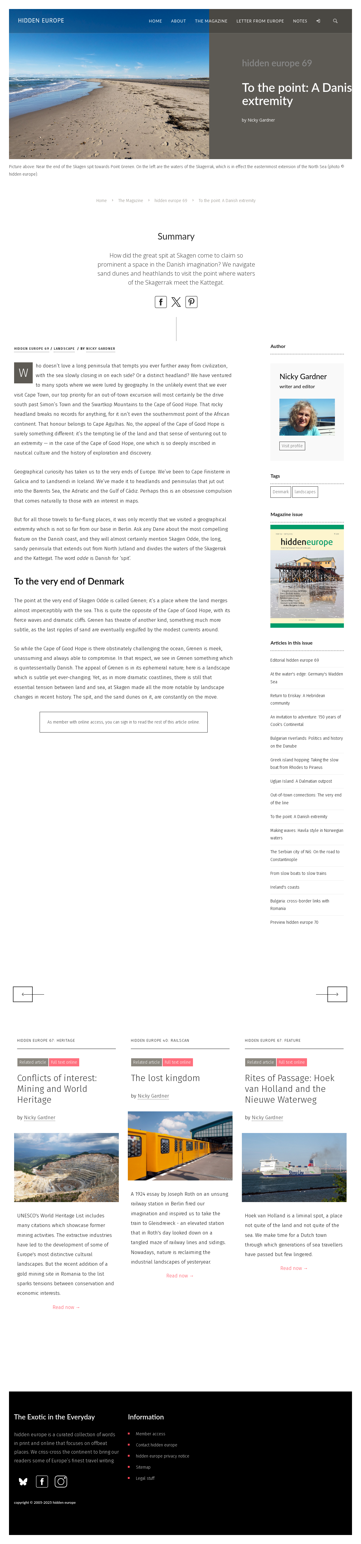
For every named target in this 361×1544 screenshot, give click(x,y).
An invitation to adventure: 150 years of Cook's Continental (305, 721)
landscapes (305, 491)
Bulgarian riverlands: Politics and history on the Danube (306, 742)
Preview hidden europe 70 (294, 922)
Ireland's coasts (284, 887)
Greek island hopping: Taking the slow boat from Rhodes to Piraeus (304, 763)
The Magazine (130, 200)
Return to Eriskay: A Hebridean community (297, 699)
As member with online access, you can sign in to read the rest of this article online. (123, 722)
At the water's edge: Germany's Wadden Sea (306, 678)
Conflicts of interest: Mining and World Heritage (57, 1089)
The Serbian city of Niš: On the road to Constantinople (305, 855)
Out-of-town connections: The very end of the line (305, 799)
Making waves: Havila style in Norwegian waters (306, 834)
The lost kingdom (165, 1078)
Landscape (64, 349)
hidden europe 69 (171, 200)
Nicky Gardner (100, 349)
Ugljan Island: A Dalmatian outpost (301, 781)
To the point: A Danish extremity (298, 816)
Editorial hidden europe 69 (294, 660)
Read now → (66, 1307)
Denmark (281, 491)
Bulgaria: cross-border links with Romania (299, 905)
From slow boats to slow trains (298, 873)
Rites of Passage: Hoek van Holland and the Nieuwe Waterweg (290, 1089)
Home (101, 200)
